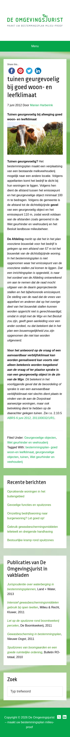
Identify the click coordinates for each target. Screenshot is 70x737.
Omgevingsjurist (35, 20)
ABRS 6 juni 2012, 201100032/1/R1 (31, 418)
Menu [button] (35, 46)
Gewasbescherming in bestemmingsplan (34, 634)
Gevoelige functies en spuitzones (29, 504)
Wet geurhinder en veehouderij (27, 442)
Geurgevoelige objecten (40, 437)
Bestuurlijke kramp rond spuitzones (30, 540)
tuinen (24, 457)
